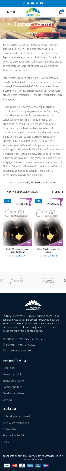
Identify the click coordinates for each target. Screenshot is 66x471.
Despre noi (9, 368)
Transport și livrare (13, 381)
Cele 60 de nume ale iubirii (48, 250)
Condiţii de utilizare (13, 393)
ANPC (6, 442)
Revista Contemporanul (16, 423)
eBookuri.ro (9, 429)
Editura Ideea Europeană (16, 416)
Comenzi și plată (12, 374)
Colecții (31, 33)
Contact (7, 400)
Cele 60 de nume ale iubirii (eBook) (17, 250)
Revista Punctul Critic (15, 435)
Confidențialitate (12, 387)
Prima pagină (15, 182)
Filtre (56, 192)
